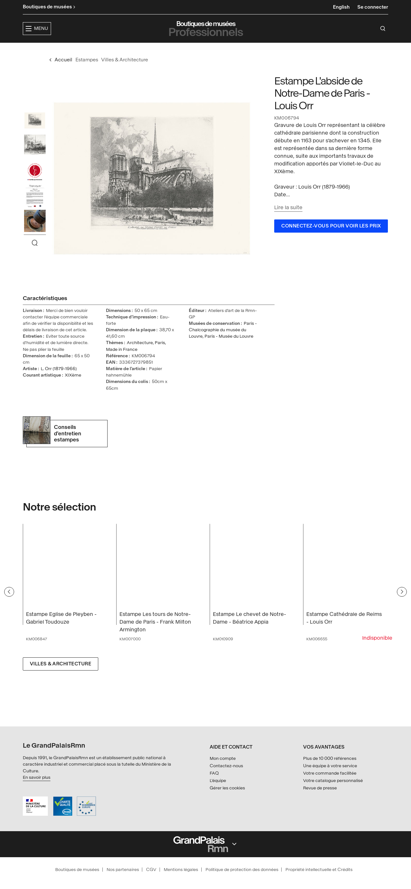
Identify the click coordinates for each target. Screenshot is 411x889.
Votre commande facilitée (329, 773)
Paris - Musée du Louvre (229, 348)
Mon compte (223, 759)
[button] (122, 50)
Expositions (163, 50)
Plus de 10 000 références (329, 759)
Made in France (121, 362)
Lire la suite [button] (288, 219)
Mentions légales (181, 869)
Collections (207, 50)
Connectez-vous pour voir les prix (331, 238)
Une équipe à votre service (330, 766)
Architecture (140, 355)
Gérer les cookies (227, 788)
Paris (160, 355)
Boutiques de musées (77, 869)
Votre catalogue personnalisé (333, 780)
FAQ (214, 773)
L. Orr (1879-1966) (59, 381)
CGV (151, 869)
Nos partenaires (123, 869)
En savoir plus (36, 777)
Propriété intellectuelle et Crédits (319, 869)
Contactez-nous (226, 766)
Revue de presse (320, 788)
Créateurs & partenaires (269, 50)
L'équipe (218, 780)
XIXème (73, 387)
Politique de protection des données (242, 869)
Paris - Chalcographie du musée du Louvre (223, 342)
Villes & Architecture (61, 676)
